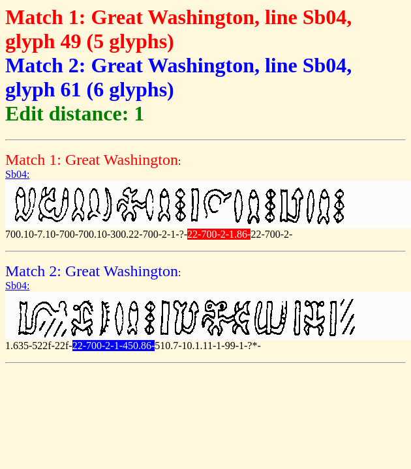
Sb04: (17, 174)
